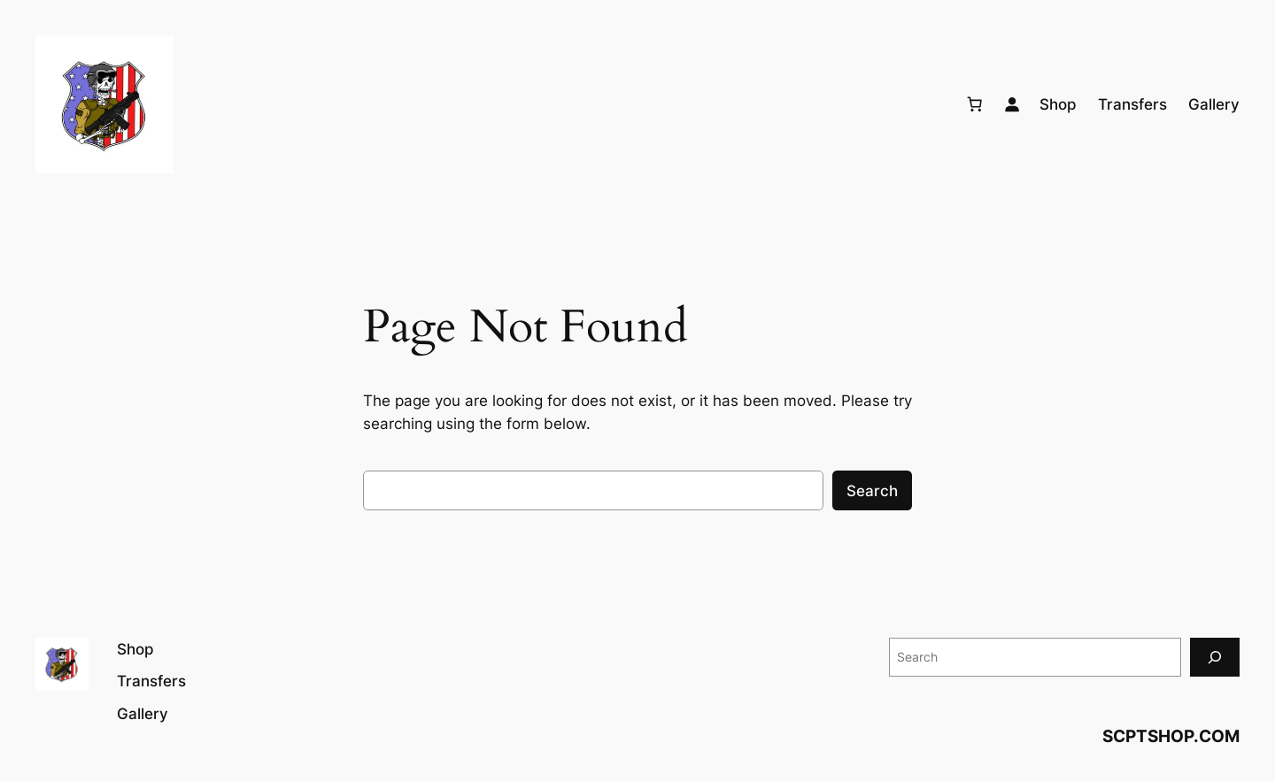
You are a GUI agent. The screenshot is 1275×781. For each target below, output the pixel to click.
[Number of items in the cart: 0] (974, 104)
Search (872, 491)
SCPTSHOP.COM (1171, 736)
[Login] (1012, 104)
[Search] (1215, 657)
